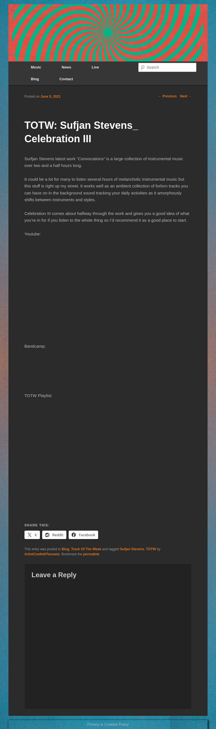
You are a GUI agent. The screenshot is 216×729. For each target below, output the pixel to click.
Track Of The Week (86, 549)
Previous (167, 96)
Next (186, 96)
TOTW (151, 549)
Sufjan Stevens (132, 549)
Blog (35, 79)
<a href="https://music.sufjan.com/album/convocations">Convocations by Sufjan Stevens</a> (108, 373)
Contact (66, 79)
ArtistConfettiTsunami (42, 554)
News (66, 67)
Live (95, 67)
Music (36, 67)
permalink (91, 554)
